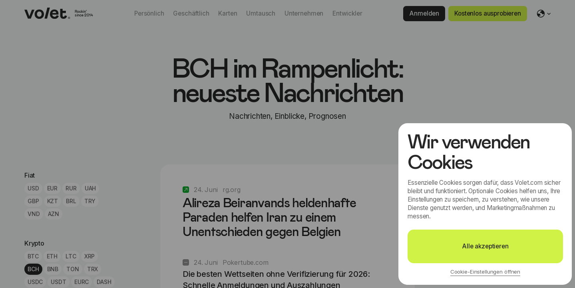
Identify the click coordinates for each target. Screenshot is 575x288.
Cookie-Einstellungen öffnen (485, 271)
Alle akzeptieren (485, 246)
